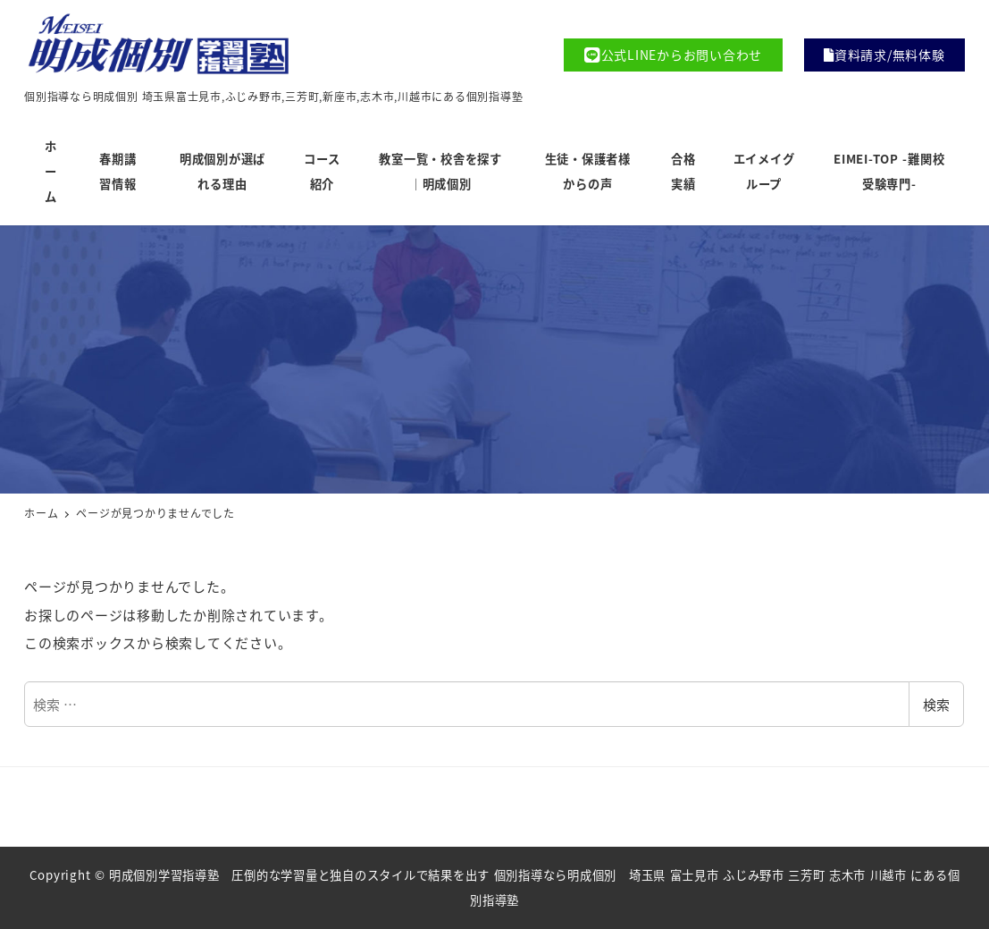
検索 (936, 704)
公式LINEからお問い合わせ (673, 55)
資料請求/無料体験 (884, 54)
